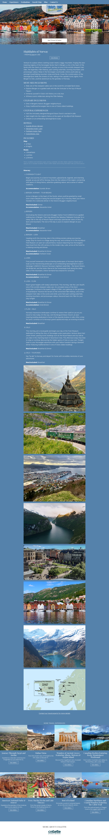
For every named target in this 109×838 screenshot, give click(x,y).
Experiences (14, 2)
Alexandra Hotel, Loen (34, 129)
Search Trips (37, 2)
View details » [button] (13, 762)
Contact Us (54, 2)
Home (5, 2)
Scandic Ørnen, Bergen (34, 126)
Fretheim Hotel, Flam (33, 131)
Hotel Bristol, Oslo (32, 134)
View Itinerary (54, 57)
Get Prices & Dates (54, 40)
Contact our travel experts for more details (54, 713)
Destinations (25, 2)
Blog (46, 2)
